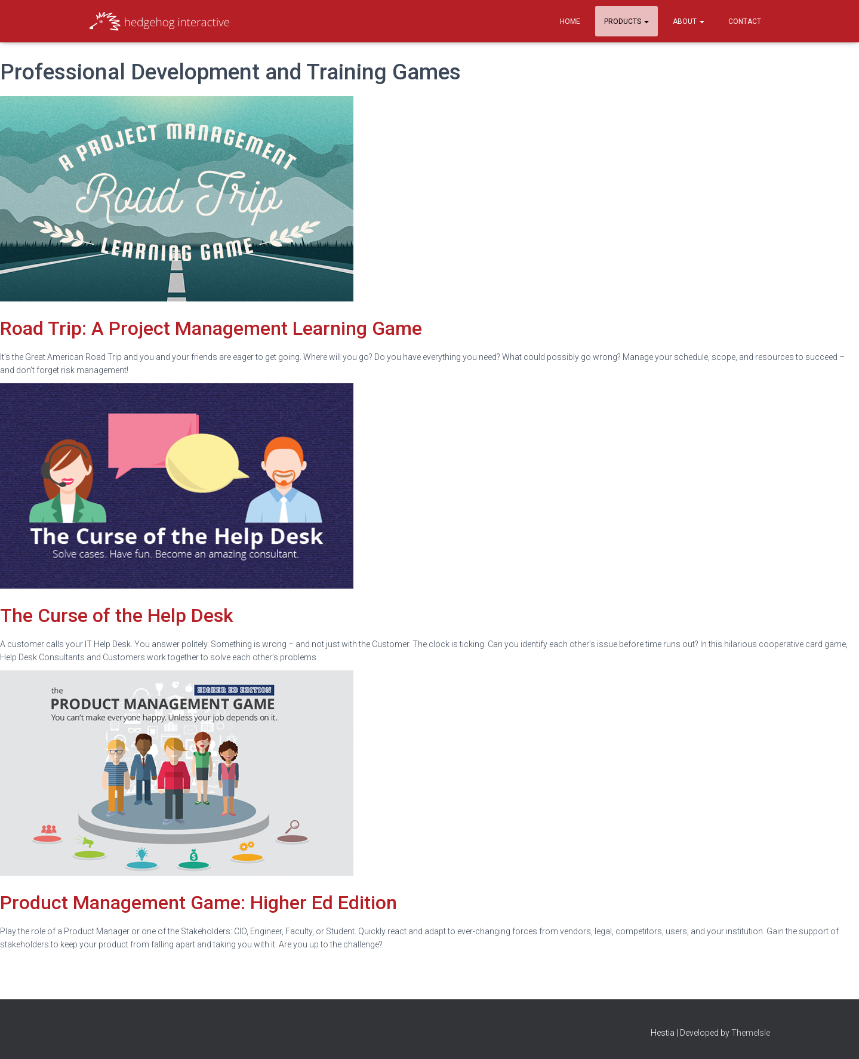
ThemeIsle (750, 1033)
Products (626, 21)
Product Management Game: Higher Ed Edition (198, 902)
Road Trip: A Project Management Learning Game (211, 328)
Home (570, 21)
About (688, 21)
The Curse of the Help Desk (116, 615)
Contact (744, 21)
